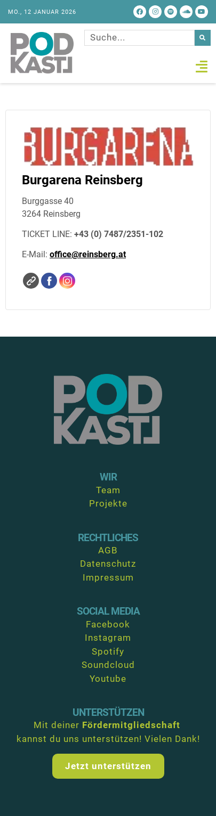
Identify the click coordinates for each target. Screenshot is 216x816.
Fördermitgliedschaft (131, 725)
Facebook (49, 281)
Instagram (67, 281)
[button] (202, 66)
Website (31, 281)
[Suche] (203, 38)
